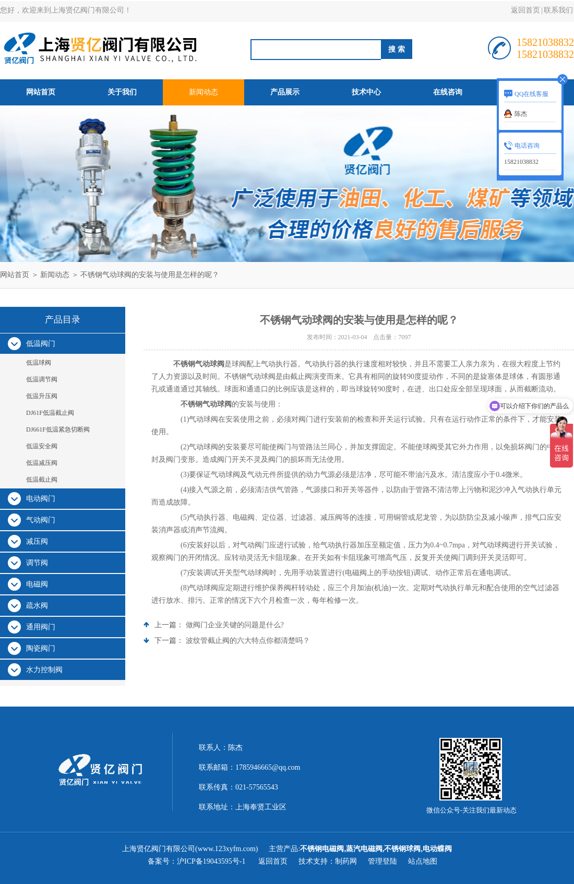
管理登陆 (382, 861)
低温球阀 (38, 362)
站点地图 (422, 861)
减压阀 (37, 541)
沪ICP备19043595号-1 (212, 861)
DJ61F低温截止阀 (50, 412)
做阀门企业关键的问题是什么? (235, 625)
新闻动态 (203, 92)
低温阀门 (40, 344)
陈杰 (521, 113)
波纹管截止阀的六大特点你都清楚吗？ (248, 640)
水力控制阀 (44, 670)
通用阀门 (40, 627)
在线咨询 (447, 92)
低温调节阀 (41, 379)
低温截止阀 (41, 479)
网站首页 (40, 92)
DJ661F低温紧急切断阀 (58, 429)
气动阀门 (40, 520)
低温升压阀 (41, 396)
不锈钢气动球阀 (198, 364)
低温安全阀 (41, 446)
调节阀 (37, 563)
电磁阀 (37, 584)
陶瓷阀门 (40, 648)
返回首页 (525, 10)
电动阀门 (40, 499)
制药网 (346, 861)
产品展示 (285, 92)
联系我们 (558, 10)
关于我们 (122, 92)
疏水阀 (37, 606)
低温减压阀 (41, 463)
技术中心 (366, 92)
